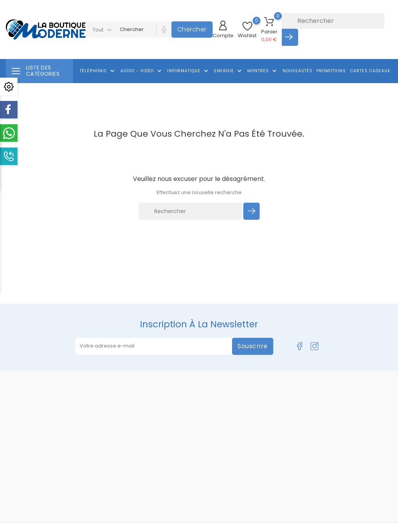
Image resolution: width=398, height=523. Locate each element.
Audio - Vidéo (141, 71)
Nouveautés (297, 71)
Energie (228, 71)
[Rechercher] (333, 21)
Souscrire (252, 346)
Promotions (331, 71)
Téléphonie (98, 71)
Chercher (192, 29)
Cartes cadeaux (370, 71)
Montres (262, 71)
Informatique (188, 71)
